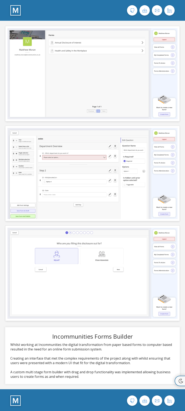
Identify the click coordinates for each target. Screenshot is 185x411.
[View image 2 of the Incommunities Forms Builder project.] (92, 173)
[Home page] (15, 10)
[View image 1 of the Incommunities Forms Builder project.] (92, 73)
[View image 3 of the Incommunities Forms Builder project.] (92, 273)
